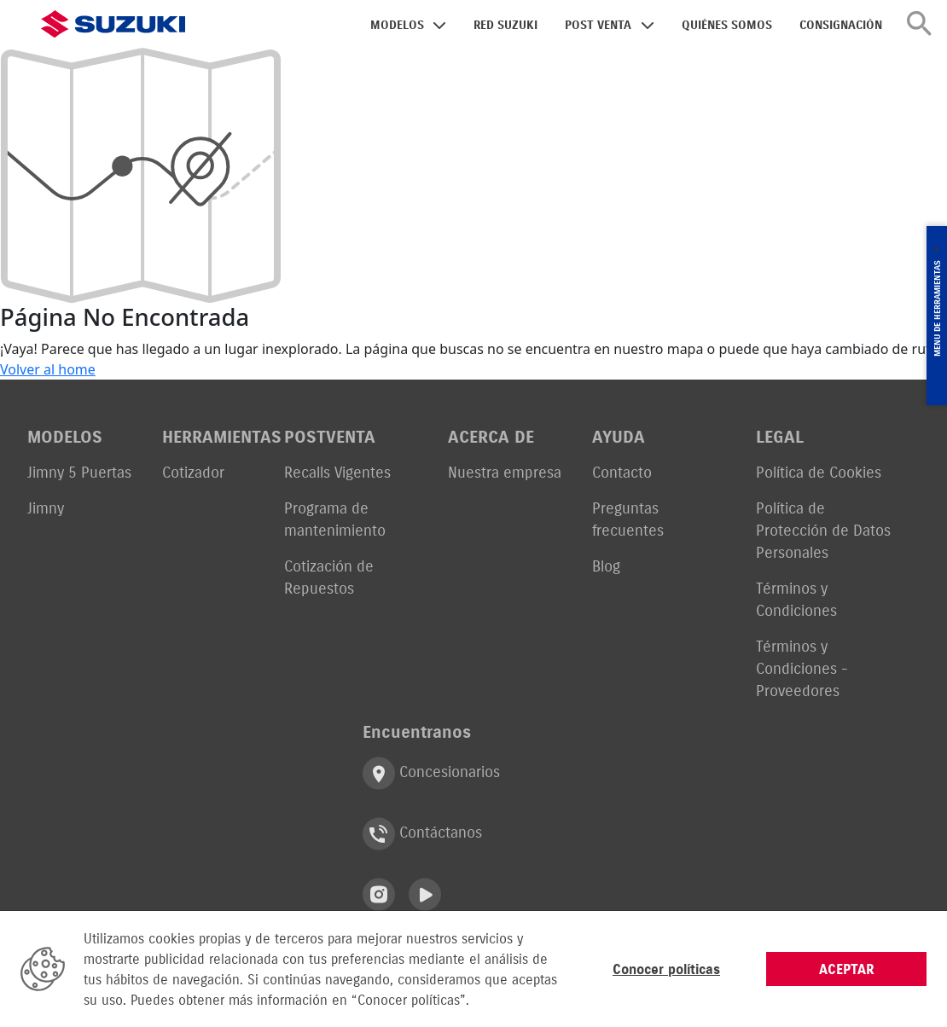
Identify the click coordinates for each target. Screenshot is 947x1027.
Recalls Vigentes (337, 472)
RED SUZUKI (505, 25)
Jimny (45, 508)
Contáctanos (422, 833)
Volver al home (48, 369)
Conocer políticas (666, 969)
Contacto (622, 472)
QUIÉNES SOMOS (727, 25)
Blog (606, 566)
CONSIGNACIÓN (840, 25)
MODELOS (397, 25)
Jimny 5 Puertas (79, 472)
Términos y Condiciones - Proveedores (802, 668)
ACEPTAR (846, 969)
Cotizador (193, 472)
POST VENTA (598, 25)
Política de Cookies (818, 472)
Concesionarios (431, 773)
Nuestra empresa (504, 472)
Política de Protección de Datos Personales (823, 530)
